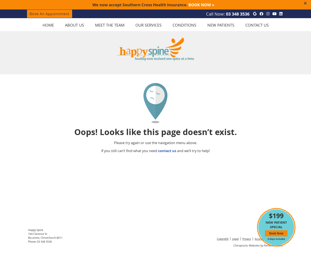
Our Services (148, 25)
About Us (74, 25)
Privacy (246, 238)
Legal (235, 238)
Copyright (222, 238)
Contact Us (257, 25)
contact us (167, 150)
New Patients (220, 25)
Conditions (184, 25)
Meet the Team (109, 25)
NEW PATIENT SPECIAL (276, 225)
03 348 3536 (237, 14)
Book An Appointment (50, 13)
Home (48, 25)
